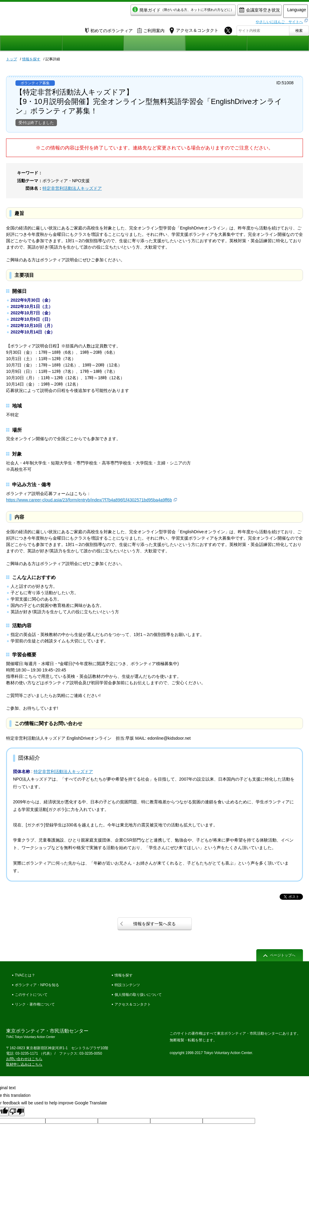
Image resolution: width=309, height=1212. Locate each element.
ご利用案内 (150, 29)
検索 (299, 29)
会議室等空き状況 (241, 11)
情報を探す (31, 59)
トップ (11, 59)
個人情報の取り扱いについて (138, 995)
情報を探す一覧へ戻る (154, 923)
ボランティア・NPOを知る (37, 985)
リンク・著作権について (35, 1004)
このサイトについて (31, 995)
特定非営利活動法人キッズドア (72, 188)
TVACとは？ (25, 975)
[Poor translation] (17, 1111)
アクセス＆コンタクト (133, 1004)
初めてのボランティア (109, 29)
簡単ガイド (164, 11)
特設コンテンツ (127, 985)
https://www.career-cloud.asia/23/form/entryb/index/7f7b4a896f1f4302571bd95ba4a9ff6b (89, 499)
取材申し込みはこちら (24, 1064)
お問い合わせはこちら (24, 1059)
